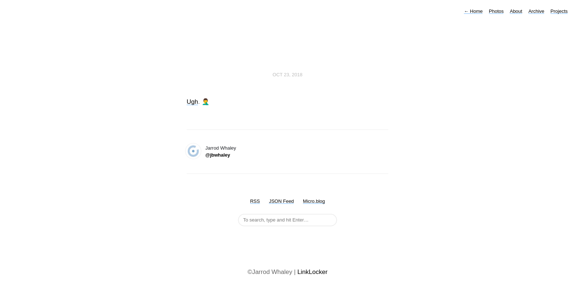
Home (473, 11)
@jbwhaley (217, 155)
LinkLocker (312, 271)
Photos (496, 11)
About (516, 11)
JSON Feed (281, 201)
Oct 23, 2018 (287, 74)
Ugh (192, 101)
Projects (559, 11)
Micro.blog (314, 201)
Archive (536, 11)
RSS (255, 201)
